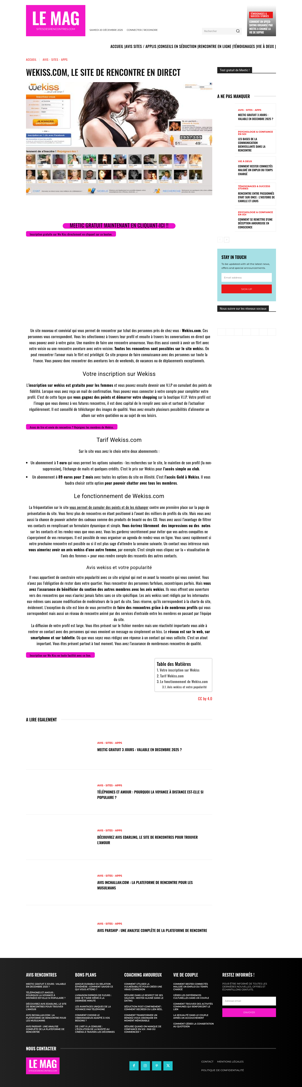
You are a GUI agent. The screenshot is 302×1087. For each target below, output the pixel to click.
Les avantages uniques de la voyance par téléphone (93, 1008)
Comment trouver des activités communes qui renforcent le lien (193, 1007)
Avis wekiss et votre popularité (187, 687)
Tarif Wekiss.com (172, 675)
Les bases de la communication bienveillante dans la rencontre (252, 145)
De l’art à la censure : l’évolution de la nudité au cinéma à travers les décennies (95, 1029)
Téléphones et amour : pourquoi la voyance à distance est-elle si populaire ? (152, 794)
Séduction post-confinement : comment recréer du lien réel (143, 1008)
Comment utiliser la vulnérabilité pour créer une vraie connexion (143, 987)
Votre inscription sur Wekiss (180, 670)
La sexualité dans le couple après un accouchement (190, 1016)
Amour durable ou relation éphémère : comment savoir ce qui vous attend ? (94, 987)
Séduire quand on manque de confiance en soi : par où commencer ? (142, 1029)
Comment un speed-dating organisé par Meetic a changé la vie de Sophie (260, 26)
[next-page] (226, 239)
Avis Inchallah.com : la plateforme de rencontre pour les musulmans (152, 885)
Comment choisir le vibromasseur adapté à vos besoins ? (92, 1018)
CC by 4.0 (205, 698)
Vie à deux (245, 161)
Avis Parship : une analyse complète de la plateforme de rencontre (149, 930)
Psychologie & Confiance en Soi (255, 133)
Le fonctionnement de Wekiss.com (184, 681)
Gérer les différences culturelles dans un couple (191, 996)
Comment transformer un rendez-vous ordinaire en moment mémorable (140, 1018)
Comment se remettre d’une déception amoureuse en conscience (255, 223)
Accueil (31, 59)
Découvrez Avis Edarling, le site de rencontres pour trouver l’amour (146, 839)
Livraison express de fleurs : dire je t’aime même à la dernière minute (93, 998)
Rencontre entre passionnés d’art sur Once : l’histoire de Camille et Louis (256, 197)
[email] (246, 277)
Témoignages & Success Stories (259, 15)
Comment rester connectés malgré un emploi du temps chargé (255, 170)
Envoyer (249, 1012)
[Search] (238, 31)
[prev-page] (220, 239)
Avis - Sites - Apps (55, 59)
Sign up (246, 289)
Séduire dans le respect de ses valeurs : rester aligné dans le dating (143, 998)
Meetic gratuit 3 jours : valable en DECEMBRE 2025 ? (145, 749)
